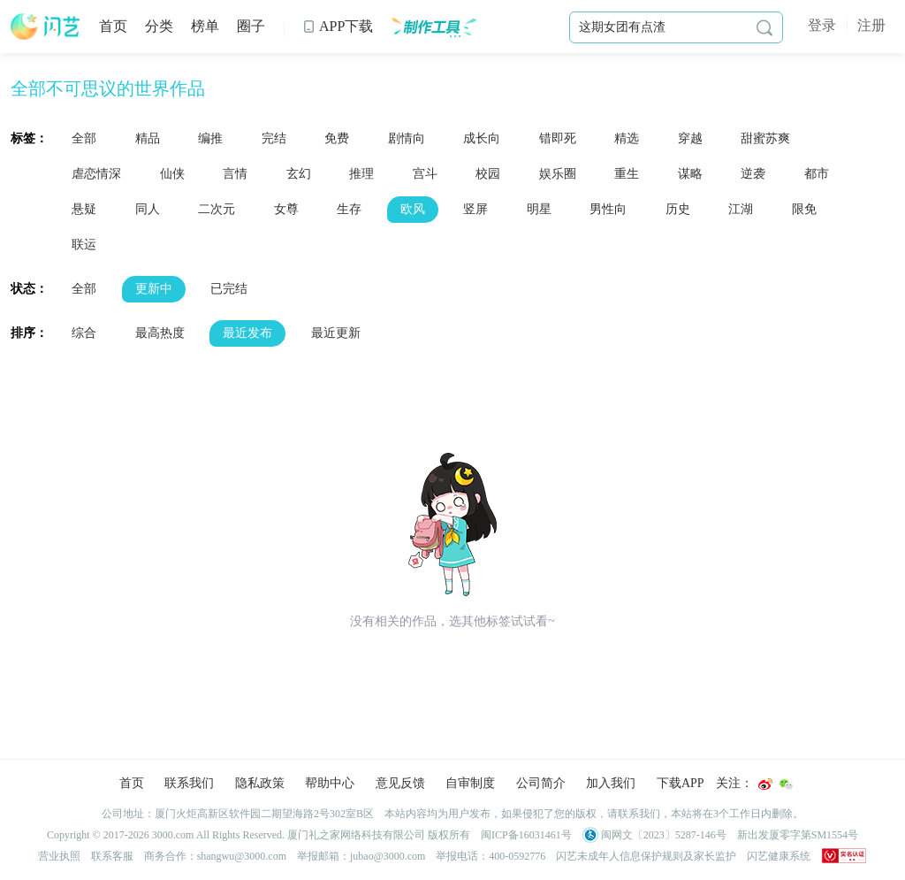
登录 (822, 25)
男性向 (608, 209)
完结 (274, 138)
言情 (235, 173)
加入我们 (610, 783)
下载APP (680, 783)
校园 (487, 173)
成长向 (481, 138)
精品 (147, 138)
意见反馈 (400, 783)
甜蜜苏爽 (765, 138)
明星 (539, 209)
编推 (210, 138)
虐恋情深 (96, 173)
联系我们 (189, 783)
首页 (113, 26)
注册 (871, 25)
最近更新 (336, 333)
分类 (159, 26)
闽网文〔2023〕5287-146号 (654, 835)
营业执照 (59, 856)
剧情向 (406, 138)
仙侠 (172, 173)
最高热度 (160, 333)
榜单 (205, 26)
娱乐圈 (557, 173)
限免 (804, 209)
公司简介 (541, 783)
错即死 (557, 138)
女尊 (286, 209)
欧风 (412, 209)
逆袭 (753, 173)
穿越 (690, 138)
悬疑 (84, 209)
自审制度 (470, 783)
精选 (626, 138)
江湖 (740, 209)
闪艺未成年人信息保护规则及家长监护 (646, 856)
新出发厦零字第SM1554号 (797, 835)
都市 (816, 173)
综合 (84, 333)
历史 (677, 209)
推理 (361, 173)
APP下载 (337, 26)
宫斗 (425, 173)
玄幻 (298, 173)
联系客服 (112, 856)
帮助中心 (329, 783)
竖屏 (475, 209)
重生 (626, 173)
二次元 (216, 209)
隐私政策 (260, 783)
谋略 (690, 173)
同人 (147, 209)
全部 (84, 138)
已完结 (228, 288)
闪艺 (46, 26)
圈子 (251, 26)
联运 (84, 244)
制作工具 (433, 26)
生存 (349, 209)
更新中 (153, 288)
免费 (336, 138)
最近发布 (247, 333)
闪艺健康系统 (778, 856)
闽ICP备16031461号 (526, 835)
